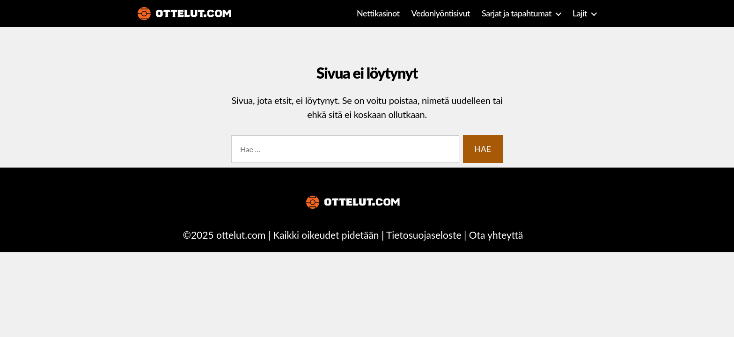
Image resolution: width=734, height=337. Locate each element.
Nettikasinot (378, 13)
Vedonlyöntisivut (440, 13)
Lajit (580, 13)
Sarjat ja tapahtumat (516, 13)
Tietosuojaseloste (424, 235)
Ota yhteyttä (496, 235)
